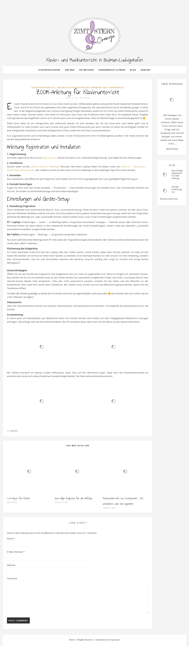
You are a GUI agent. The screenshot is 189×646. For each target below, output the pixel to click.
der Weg (70, 69)
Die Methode (86, 69)
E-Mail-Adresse (16, 551)
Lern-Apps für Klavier (18, 498)
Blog (133, 69)
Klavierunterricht (43, 87)
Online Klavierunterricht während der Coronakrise (90, 87)
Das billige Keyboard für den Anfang (73, 498)
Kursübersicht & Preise (112, 69)
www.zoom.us (49, 157)
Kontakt (146, 69)
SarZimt (14, 430)
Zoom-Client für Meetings (45, 166)
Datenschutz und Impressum (107, 639)
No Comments (85, 97)
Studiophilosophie (49, 69)
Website (11, 565)
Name (11, 538)
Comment (12, 578)
